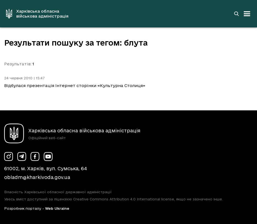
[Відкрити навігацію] (247, 14)
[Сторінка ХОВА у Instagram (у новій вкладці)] (8, 156)
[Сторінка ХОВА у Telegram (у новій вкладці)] (21, 156)
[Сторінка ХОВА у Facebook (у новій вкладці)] (35, 156)
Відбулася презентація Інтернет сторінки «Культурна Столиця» (74, 85)
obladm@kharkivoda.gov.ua (37, 177)
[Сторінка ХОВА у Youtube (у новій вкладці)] (48, 156)
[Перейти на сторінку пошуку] (236, 14)
